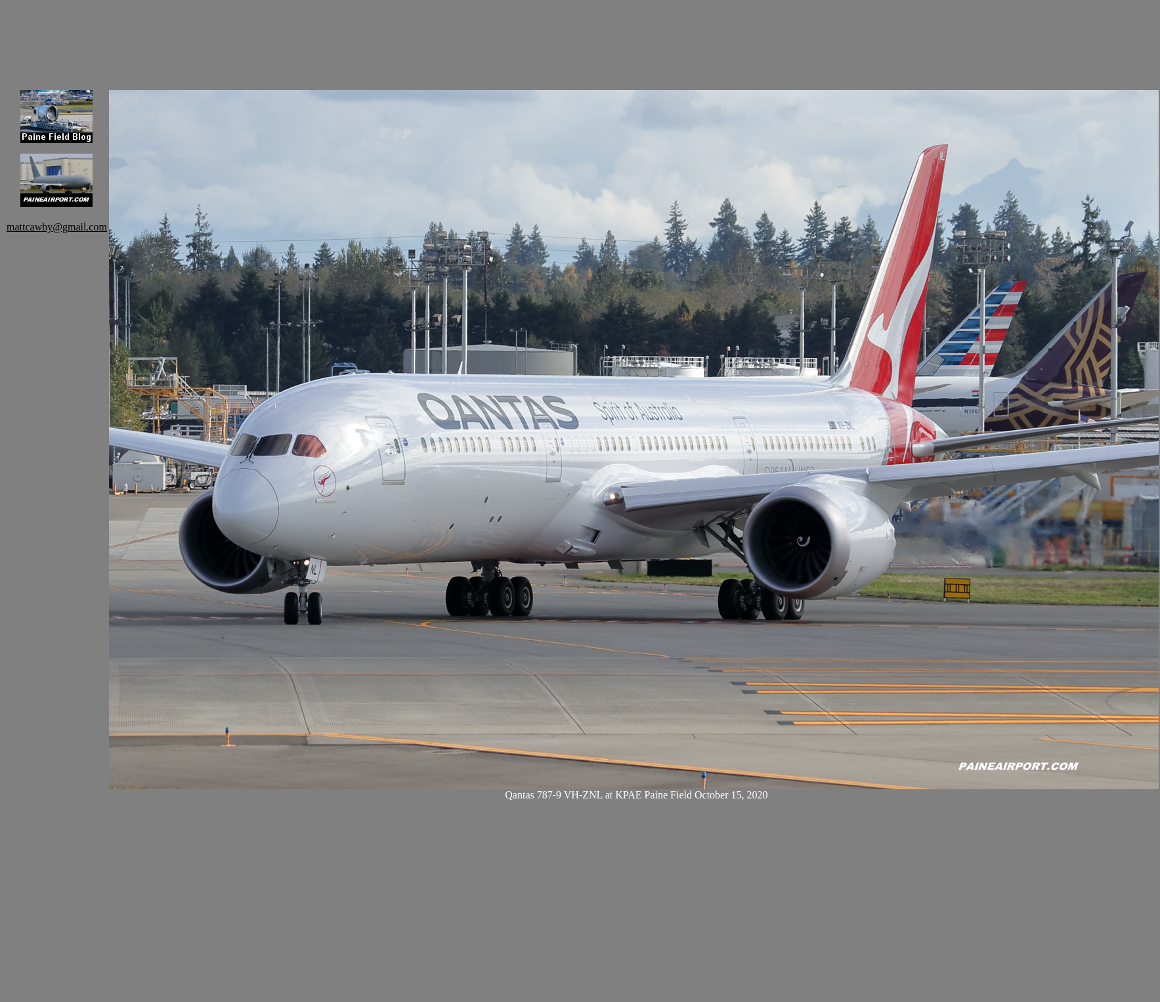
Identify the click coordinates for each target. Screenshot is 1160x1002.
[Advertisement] (348, 36)
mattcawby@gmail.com (57, 226)
